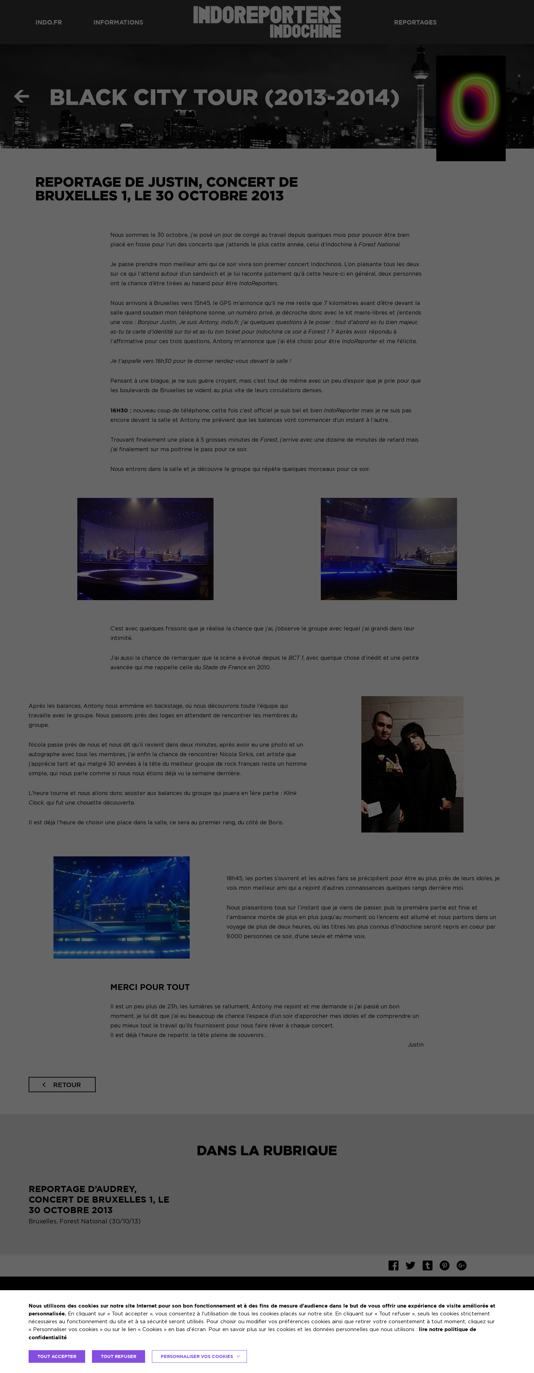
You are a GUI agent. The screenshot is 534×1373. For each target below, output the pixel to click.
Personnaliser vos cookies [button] (197, 1356)
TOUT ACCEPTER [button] (56, 1356)
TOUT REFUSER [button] (118, 1356)
